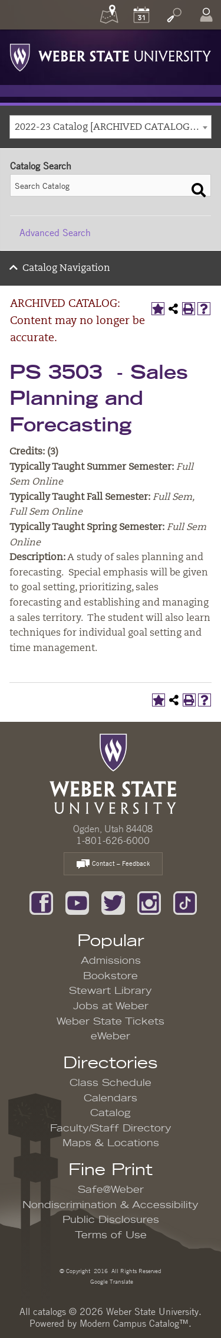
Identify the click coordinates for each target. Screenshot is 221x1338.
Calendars (110, 1098)
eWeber (110, 1036)
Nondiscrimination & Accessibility (110, 1205)
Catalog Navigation (66, 268)
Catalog (110, 1113)
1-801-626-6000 (113, 840)
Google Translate (110, 1281)
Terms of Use (111, 1235)
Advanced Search (55, 232)
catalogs (49, 1311)
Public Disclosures (110, 1220)
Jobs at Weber (111, 1006)
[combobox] (110, 127)
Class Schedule (110, 1083)
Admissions (111, 961)
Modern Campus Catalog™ (134, 1323)
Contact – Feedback (113, 864)
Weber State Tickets (110, 1021)
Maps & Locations (110, 1143)
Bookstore (110, 976)
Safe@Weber (111, 1190)
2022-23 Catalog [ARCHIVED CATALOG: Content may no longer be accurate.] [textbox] (113, 127)
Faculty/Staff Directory (110, 1128)
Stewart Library (110, 991)
